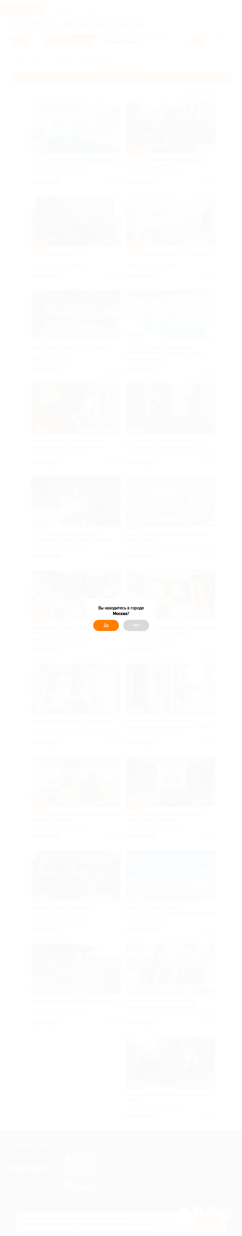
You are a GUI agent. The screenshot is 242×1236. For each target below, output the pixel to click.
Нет (136, 625)
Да (106, 625)
